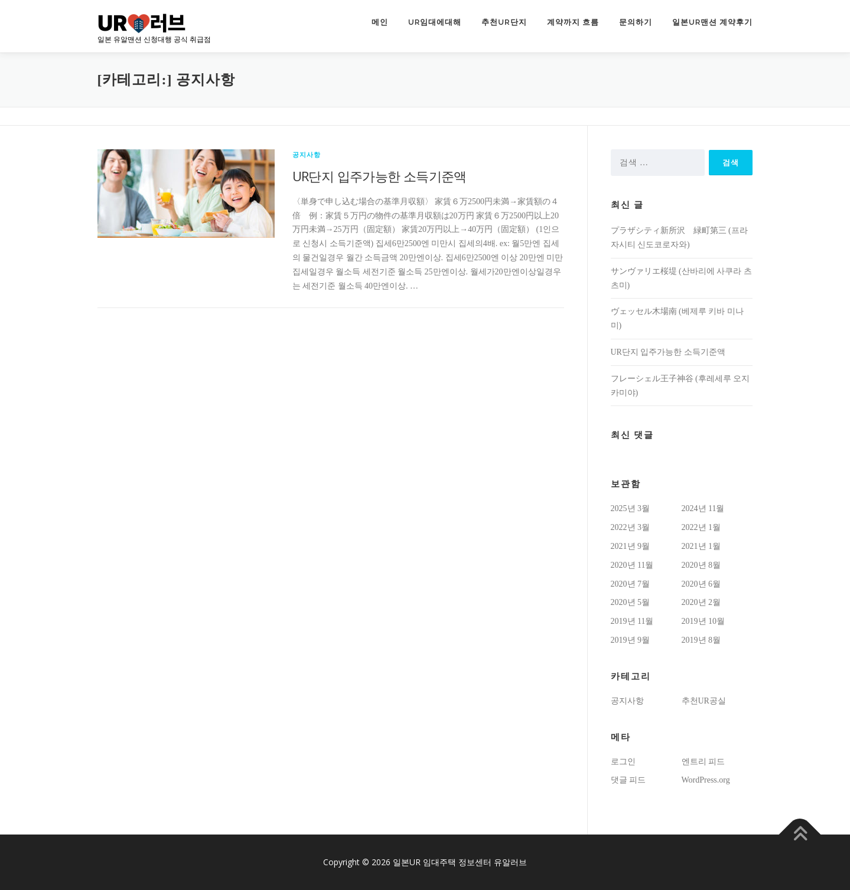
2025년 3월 (630, 508)
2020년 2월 (701, 602)
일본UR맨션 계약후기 (712, 22)
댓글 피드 (628, 780)
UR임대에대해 (434, 22)
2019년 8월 (701, 640)
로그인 (623, 761)
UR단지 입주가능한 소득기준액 (379, 176)
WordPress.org (706, 780)
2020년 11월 (632, 565)
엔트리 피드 (703, 761)
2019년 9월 (630, 640)
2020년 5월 (630, 602)
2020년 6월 (701, 584)
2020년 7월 (630, 584)
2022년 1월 (701, 527)
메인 (380, 22)
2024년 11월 (703, 508)
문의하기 (635, 22)
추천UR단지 (503, 22)
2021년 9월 (630, 546)
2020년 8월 (701, 565)
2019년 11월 (632, 621)
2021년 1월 (701, 546)
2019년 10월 (703, 621)
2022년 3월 (630, 527)
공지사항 (306, 154)
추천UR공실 (704, 700)
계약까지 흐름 (573, 22)
